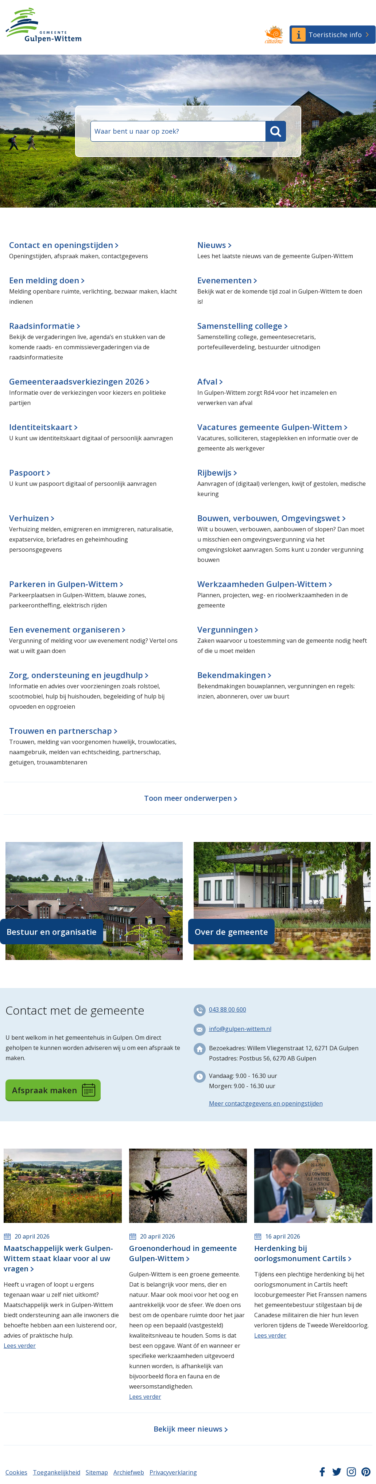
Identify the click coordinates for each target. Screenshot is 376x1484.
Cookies (16, 1472)
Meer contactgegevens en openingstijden (266, 1103)
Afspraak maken (53, 1090)
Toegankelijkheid (56, 1472)
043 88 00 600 (227, 1009)
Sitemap (97, 1472)
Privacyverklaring (173, 1472)
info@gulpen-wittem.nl (240, 1029)
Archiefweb (128, 1472)
